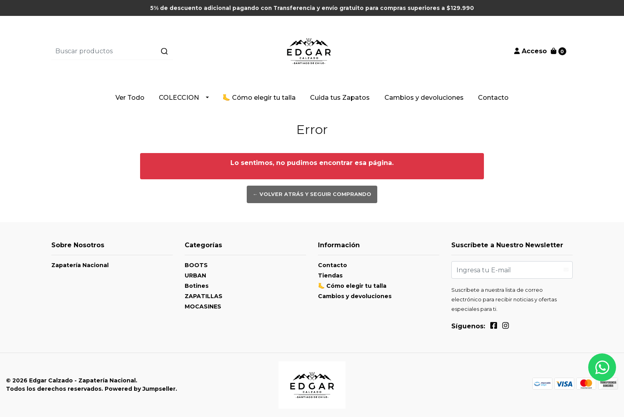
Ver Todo (129, 97)
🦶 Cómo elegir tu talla (259, 97)
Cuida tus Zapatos (340, 97)
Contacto (493, 97)
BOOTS (196, 265)
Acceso (530, 51)
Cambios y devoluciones (424, 97)
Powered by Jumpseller (140, 388)
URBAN (195, 275)
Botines (197, 285)
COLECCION (179, 97)
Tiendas (330, 275)
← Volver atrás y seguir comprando (312, 194)
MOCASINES (203, 306)
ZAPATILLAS (203, 296)
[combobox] (138, 51)
